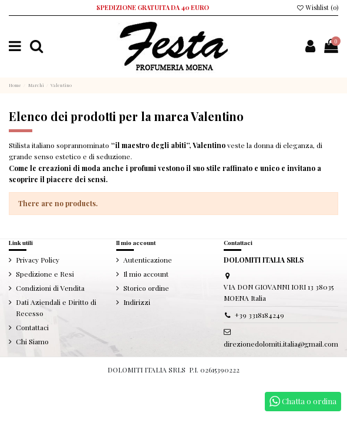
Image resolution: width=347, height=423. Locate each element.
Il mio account (146, 273)
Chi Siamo (32, 341)
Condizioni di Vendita (50, 288)
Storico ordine (146, 288)
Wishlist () (317, 8)
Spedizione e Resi (45, 273)
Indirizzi (136, 302)
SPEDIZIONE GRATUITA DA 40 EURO (152, 8)
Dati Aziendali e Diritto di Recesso (56, 307)
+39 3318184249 (259, 315)
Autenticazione (147, 259)
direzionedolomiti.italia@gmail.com (281, 343)
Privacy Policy (37, 259)
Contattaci (32, 327)
